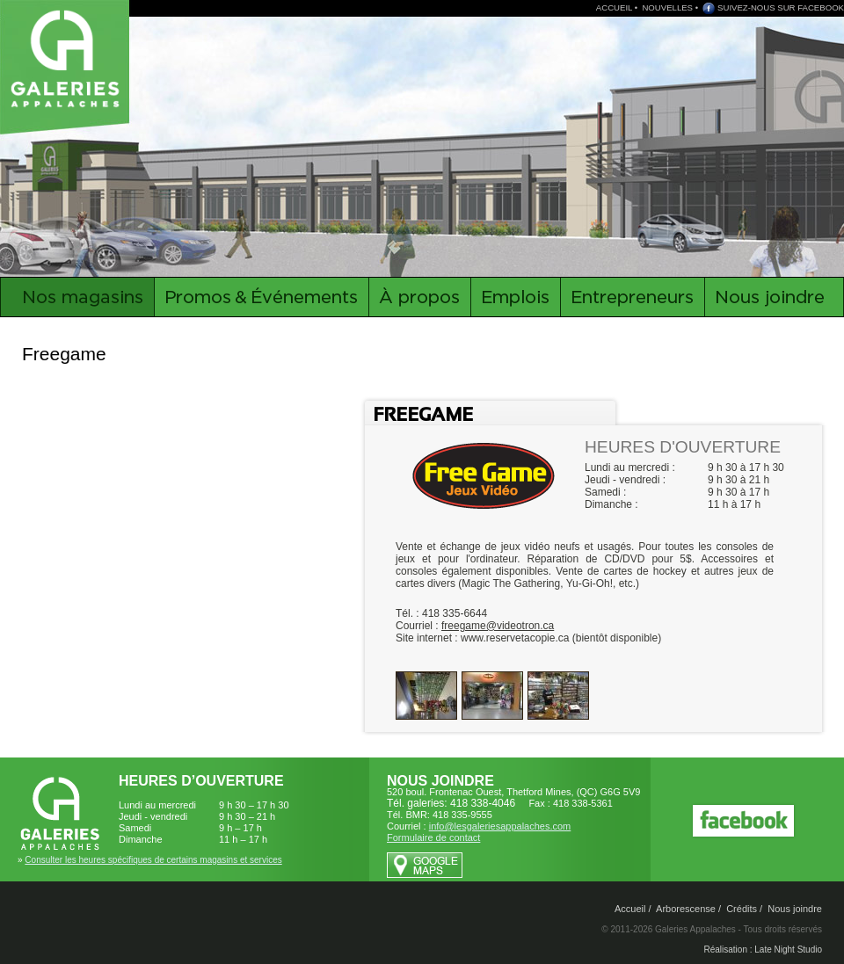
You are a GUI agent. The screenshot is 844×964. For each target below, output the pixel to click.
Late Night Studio (788, 949)
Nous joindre (795, 908)
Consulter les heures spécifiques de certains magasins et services (153, 860)
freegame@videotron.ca (497, 626)
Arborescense (686, 908)
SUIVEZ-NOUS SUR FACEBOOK (780, 7)
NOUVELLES (667, 7)
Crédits (741, 908)
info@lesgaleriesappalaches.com (500, 826)
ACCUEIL (614, 7)
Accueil (630, 908)
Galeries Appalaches (68, 57)
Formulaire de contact (433, 837)
